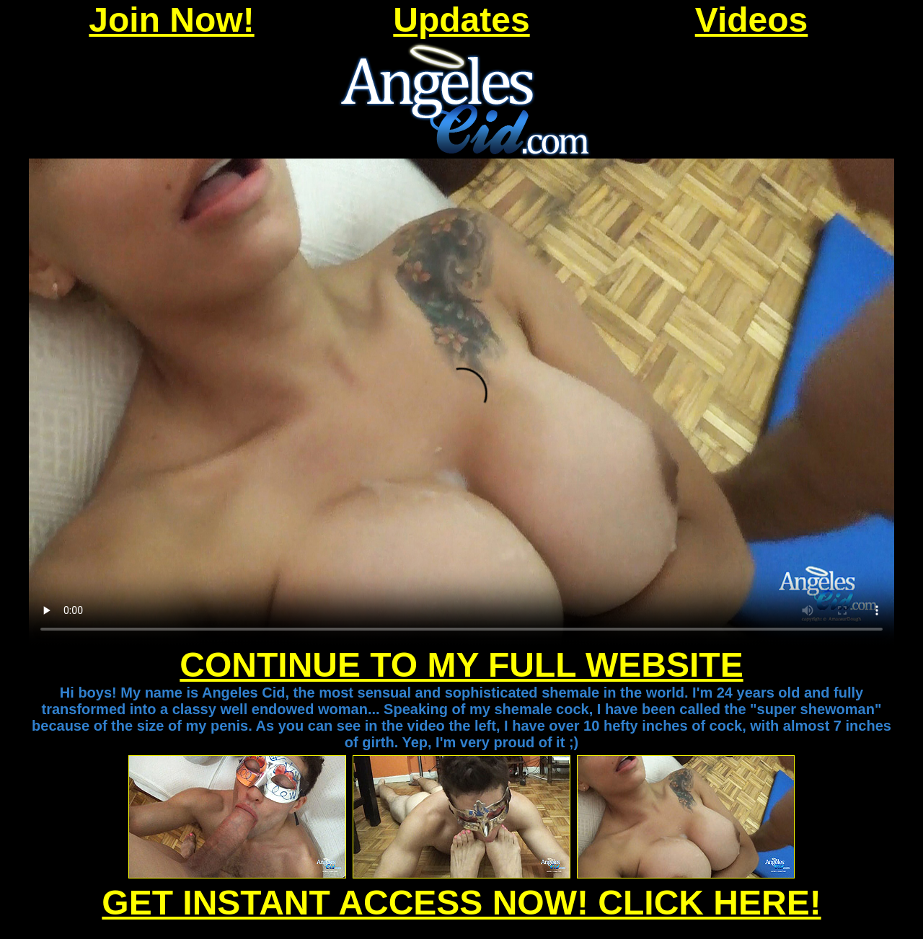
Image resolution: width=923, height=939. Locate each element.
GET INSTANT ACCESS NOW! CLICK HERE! (461, 903)
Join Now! (171, 20)
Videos (751, 20)
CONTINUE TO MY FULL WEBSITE (461, 665)
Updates (461, 20)
